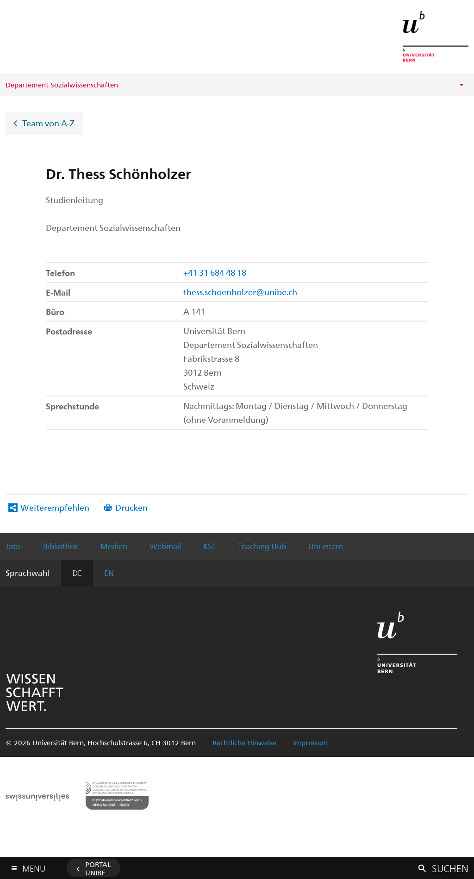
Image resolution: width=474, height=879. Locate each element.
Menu (33, 866)
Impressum (310, 742)
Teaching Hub (262, 546)
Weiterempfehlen (54, 507)
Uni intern (325, 546)
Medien (113, 546)
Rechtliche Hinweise (244, 742)
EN (109, 573)
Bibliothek (60, 546)
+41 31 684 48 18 (214, 272)
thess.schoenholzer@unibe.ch (240, 291)
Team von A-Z (48, 122)
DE (77, 573)
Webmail (165, 546)
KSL (209, 546)
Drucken (131, 507)
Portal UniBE (98, 868)
